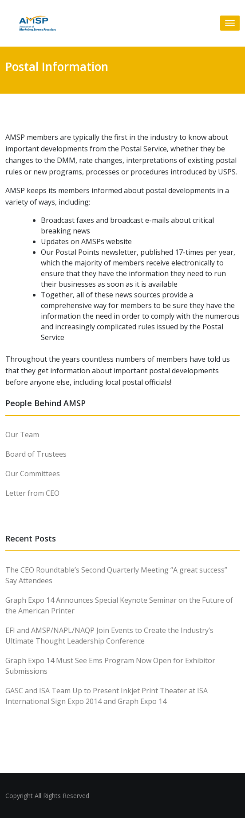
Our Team (22, 434)
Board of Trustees (36, 454)
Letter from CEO (32, 493)
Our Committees (32, 473)
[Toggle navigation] (230, 23)
